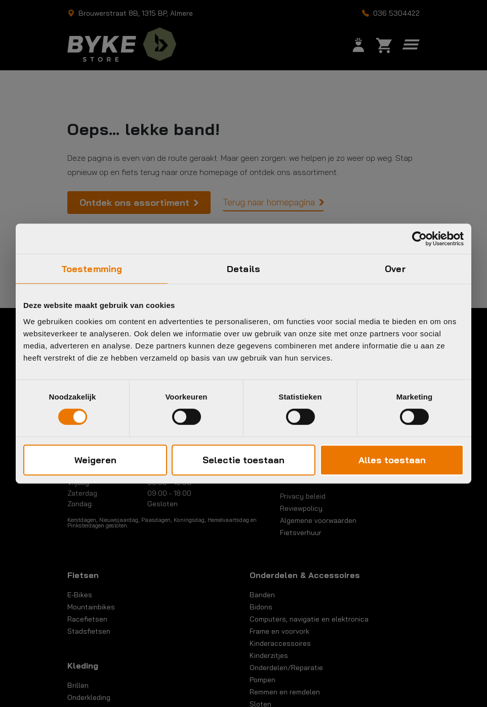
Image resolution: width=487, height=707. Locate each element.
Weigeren (95, 460)
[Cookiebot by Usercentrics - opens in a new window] (419, 238)
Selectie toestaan (243, 460)
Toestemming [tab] (91, 269)
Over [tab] (395, 269)
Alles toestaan (392, 460)
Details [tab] (243, 269)
